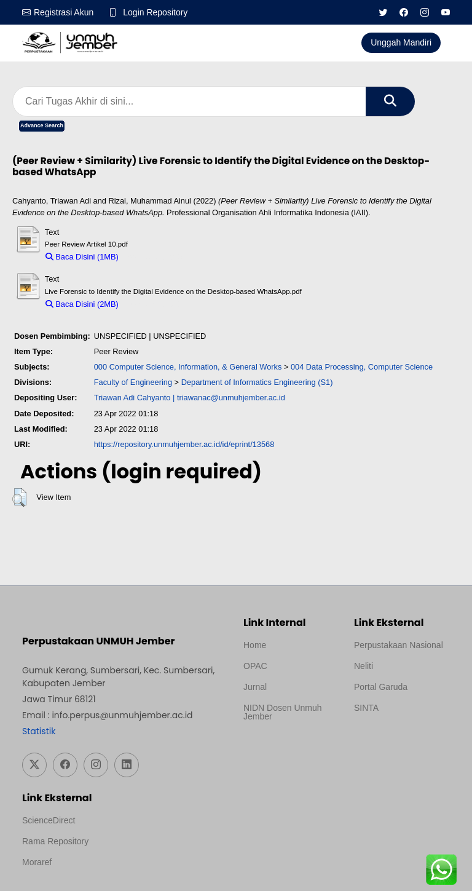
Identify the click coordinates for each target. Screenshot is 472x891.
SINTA (366, 707)
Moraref (37, 862)
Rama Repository (55, 841)
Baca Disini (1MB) (82, 256)
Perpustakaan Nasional (398, 645)
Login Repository (155, 12)
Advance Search (41, 125)
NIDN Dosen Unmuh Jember (282, 712)
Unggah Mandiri (401, 42)
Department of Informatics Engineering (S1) (257, 382)
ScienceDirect (48, 820)
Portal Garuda (380, 687)
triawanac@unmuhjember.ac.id (231, 397)
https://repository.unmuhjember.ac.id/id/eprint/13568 (184, 444)
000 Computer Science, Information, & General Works (188, 366)
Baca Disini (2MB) (82, 304)
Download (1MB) (153, 256)
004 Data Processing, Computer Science (362, 366)
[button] (19, 497)
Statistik (38, 731)
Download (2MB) (153, 304)
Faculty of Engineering (133, 382)
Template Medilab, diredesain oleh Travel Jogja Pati (396, 737)
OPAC (255, 666)
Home (254, 645)
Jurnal (255, 687)
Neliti (363, 666)
